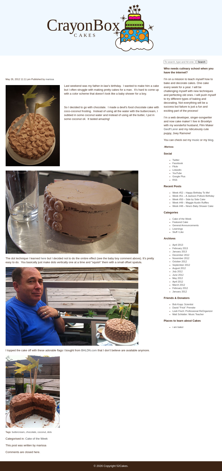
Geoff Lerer (171, 129)
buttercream (18, 432)
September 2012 (181, 265)
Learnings (177, 228)
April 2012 (177, 281)
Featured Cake (180, 222)
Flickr (175, 166)
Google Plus (178, 176)
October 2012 (179, 261)
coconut (42, 432)
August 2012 (179, 268)
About (167, 28)
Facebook (177, 163)
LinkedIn (176, 170)
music (195, 140)
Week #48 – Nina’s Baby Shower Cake (192, 206)
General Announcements (185, 225)
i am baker (177, 327)
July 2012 (177, 271)
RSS (174, 180)
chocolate (31, 432)
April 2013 (177, 245)
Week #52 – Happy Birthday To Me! (191, 192)
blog (210, 140)
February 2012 (180, 288)
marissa (50, 79)
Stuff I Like (178, 232)
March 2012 (178, 285)
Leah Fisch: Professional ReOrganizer (192, 311)
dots (49, 432)
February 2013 (180, 248)
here (43, 258)
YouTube (177, 173)
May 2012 (177, 278)
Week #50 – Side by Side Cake (188, 199)
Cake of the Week (36, 438)
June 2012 (177, 275)
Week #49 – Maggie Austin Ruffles (190, 202)
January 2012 (179, 291)
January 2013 (179, 251)
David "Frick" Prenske (183, 307)
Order (175, 28)
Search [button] (201, 62)
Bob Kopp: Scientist (182, 304)
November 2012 (180, 258)
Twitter (175, 160)
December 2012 (180, 255)
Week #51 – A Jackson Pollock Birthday (193, 196)
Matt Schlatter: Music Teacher (188, 314)
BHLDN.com (89, 350)
